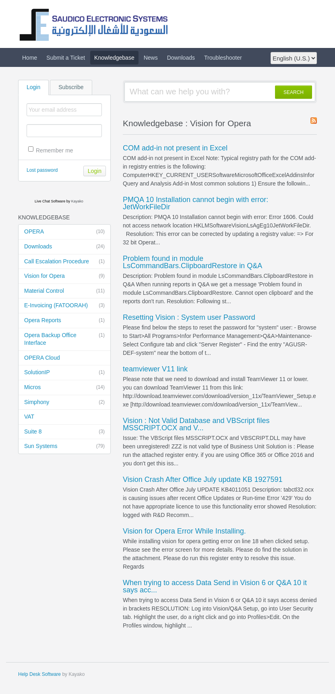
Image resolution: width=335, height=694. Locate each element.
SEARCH (293, 92)
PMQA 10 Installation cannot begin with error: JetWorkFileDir (195, 203)
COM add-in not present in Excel (175, 148)
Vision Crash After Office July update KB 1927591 (203, 479)
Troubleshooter (223, 57)
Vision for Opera (64, 276)
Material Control (64, 291)
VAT (29, 416)
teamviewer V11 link (155, 369)
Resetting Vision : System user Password (189, 317)
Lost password (42, 170)
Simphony (64, 402)
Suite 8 (64, 432)
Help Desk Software (39, 674)
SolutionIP (64, 373)
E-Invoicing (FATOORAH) (64, 306)
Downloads (181, 57)
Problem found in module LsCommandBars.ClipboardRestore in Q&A (192, 262)
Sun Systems (64, 446)
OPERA (64, 232)
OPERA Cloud (42, 357)
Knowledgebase (114, 57)
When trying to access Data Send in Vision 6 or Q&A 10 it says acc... (215, 586)
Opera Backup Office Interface (64, 338)
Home (29, 57)
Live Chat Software (50, 201)
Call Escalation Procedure (64, 262)
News (151, 57)
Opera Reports (64, 321)
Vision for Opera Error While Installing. (184, 531)
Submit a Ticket (65, 57)
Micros (64, 387)
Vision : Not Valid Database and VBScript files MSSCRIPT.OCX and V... (196, 424)
